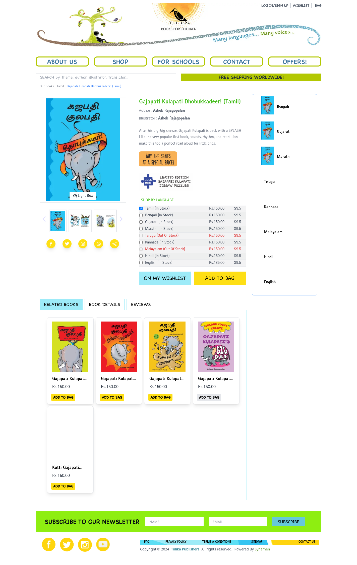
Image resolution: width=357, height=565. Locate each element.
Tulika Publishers (185, 549)
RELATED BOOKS (61, 304)
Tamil (60, 86)
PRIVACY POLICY (175, 542)
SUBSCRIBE (288, 522)
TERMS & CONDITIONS (216, 542)
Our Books (47, 86)
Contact (236, 61)
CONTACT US (307, 542)
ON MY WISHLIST (165, 278)
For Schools (178, 61)
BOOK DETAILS (104, 304)
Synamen (262, 549)
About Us (62, 61)
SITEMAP (256, 542)
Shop (120, 61)
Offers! (295, 61)
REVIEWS (141, 304)
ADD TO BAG (219, 278)
